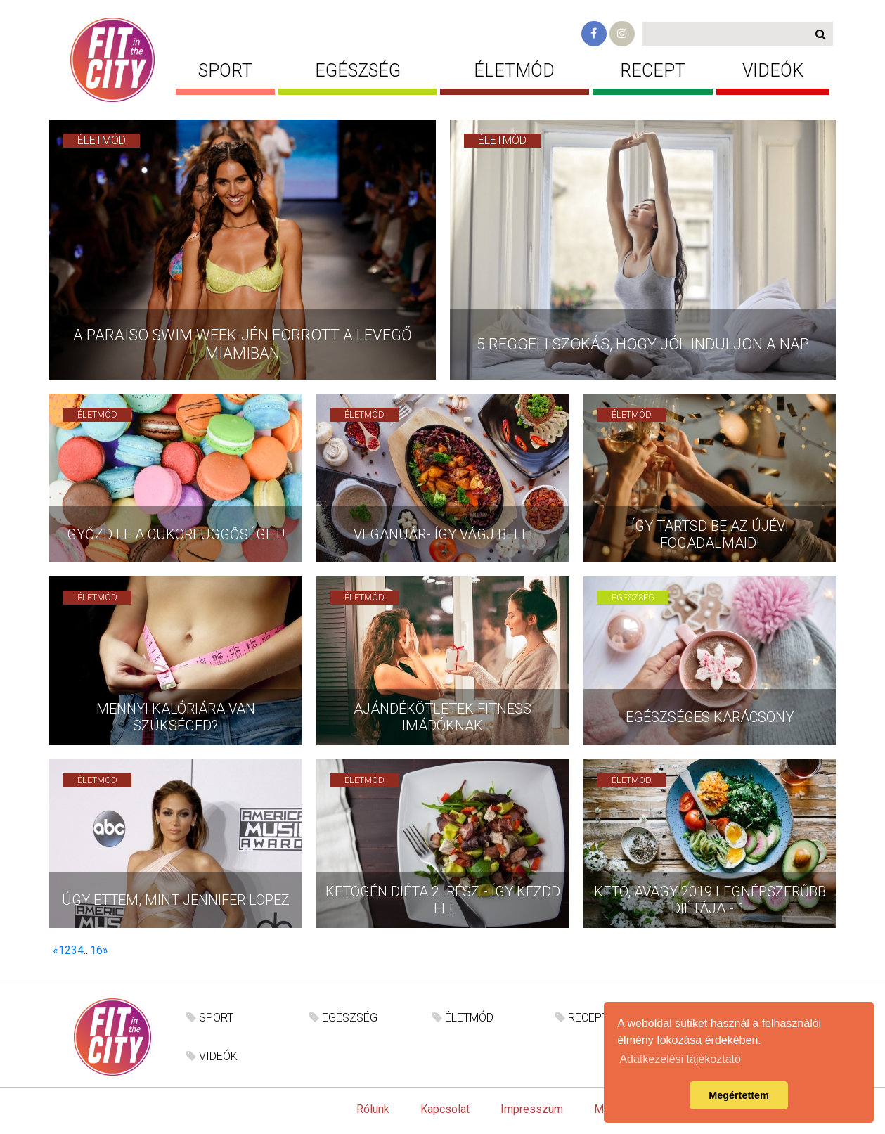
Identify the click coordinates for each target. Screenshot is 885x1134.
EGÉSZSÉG (358, 70)
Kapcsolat (445, 1109)
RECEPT (652, 70)
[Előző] (55, 950)
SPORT (225, 70)
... (87, 950)
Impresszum (531, 1109)
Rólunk (372, 1109)
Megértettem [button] (739, 1095)
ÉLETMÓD (514, 70)
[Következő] (105, 950)
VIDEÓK (772, 70)
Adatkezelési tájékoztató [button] (680, 1059)
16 (96, 950)
